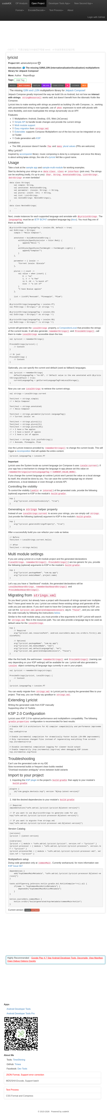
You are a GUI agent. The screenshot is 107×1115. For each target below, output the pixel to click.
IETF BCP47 (40, 219)
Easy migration (22, 128)
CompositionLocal (68, 328)
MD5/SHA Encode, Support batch (22, 1081)
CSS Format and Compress (19, 1096)
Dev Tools (22, 1069)
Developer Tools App (59, 3)
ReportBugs (29, 75)
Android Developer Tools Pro (21, 1013)
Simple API (20, 122)
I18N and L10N (31, 90)
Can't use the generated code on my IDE (28, 763)
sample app (32, 167)
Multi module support (25, 125)
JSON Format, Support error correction (25, 1075)
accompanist (26, 154)
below (57, 613)
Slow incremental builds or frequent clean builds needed (35, 766)
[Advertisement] (55, 29)
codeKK (6, 3)
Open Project (38, 3)
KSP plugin (31, 780)
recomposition (24, 451)
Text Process (56, 10)
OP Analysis (21, 3)
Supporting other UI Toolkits (21, 708)
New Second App (83, 3)
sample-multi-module (52, 167)
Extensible (20, 132)
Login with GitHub (96, 17)
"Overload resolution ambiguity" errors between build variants (38, 770)
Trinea (18, 1064)
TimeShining (19, 1060)
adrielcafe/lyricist (29, 63)
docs (74, 219)
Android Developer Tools (19, 1009)
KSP (38, 138)
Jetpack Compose (75, 90)
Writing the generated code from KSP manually (31, 705)
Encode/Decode (36, 10)
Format (20, 10)
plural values (69, 146)
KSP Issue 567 (15, 866)
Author (18, 75)
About (70, 10)
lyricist (52, 157)
